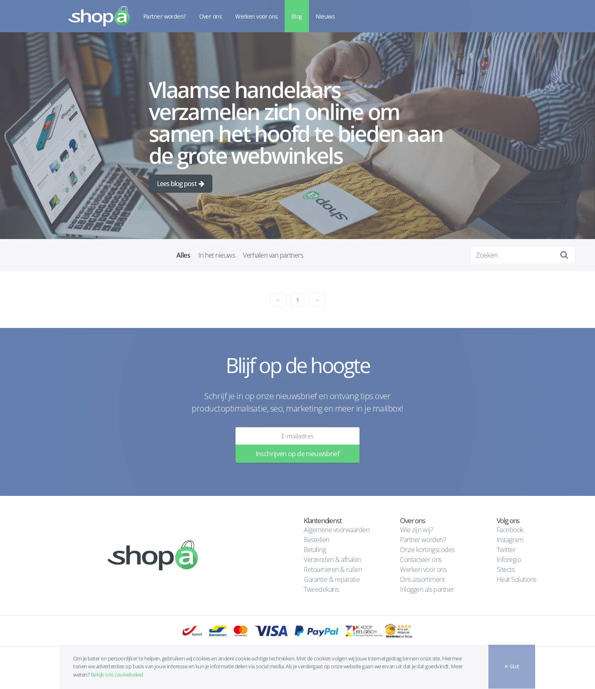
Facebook (510, 529)
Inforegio (509, 559)
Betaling (315, 549)
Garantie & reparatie (331, 579)
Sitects (506, 569)
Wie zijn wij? (416, 529)
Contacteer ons (420, 559)
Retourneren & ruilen (333, 569)
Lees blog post (177, 183)
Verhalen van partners (273, 255)
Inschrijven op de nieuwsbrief (297, 453)
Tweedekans (321, 589)
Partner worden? (164, 16)
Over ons (210, 16)
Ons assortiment (422, 579)
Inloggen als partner (427, 589)
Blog (296, 16)
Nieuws (325, 16)
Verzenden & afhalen (332, 559)
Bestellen (316, 539)
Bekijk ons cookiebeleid (117, 674)
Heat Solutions (517, 579)
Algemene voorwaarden (336, 529)
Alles (183, 255)
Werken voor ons (256, 16)
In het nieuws (216, 255)
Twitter (506, 549)
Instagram (510, 539)
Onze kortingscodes (427, 549)
